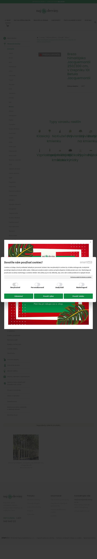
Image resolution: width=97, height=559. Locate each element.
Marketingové (81, 287)
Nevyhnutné (15, 287)
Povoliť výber (48, 296)
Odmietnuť (18, 296)
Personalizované (37, 287)
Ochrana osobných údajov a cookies (80, 277)
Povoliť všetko (78, 296)
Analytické (59, 287)
